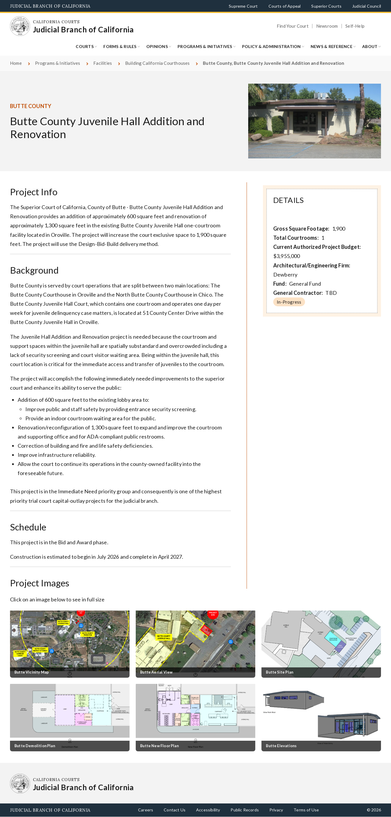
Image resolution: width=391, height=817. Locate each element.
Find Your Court (293, 26)
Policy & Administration (271, 46)
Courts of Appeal (285, 6)
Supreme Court (243, 6)
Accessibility (208, 809)
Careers (145, 809)
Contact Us (174, 809)
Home (16, 63)
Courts (85, 46)
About (369, 46)
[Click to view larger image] (70, 644)
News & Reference (331, 46)
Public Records (245, 809)
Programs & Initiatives (205, 46)
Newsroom (327, 26)
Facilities (102, 63)
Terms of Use (306, 809)
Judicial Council (366, 6)
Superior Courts (326, 6)
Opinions (157, 46)
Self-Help (355, 26)
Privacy (276, 809)
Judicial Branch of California (50, 6)
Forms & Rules (119, 46)
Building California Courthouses (157, 63)
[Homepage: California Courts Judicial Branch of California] (20, 26)
